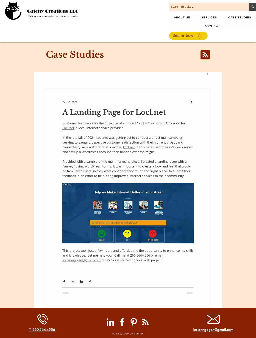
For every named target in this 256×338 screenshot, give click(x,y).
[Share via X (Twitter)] (72, 281)
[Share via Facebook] (64, 281)
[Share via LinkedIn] (81, 281)
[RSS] (145, 322)
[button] (206, 74)
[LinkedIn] (110, 322)
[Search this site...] (206, 7)
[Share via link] (90, 281)
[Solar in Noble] (188, 36)
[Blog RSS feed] (205, 55)
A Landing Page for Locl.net (114, 112)
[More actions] (191, 102)
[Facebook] (122, 322)
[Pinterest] (133, 322)
